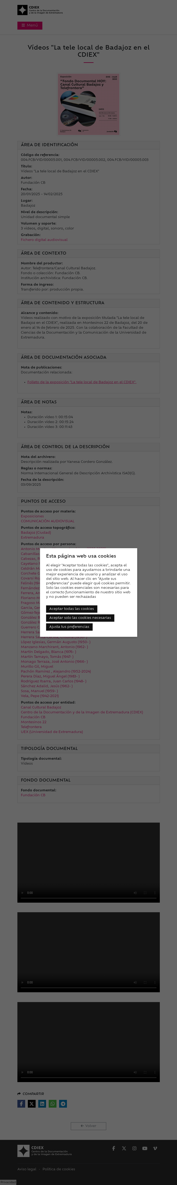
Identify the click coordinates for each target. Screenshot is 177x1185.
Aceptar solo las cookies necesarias (80, 618)
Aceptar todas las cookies (71, 609)
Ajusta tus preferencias (69, 627)
